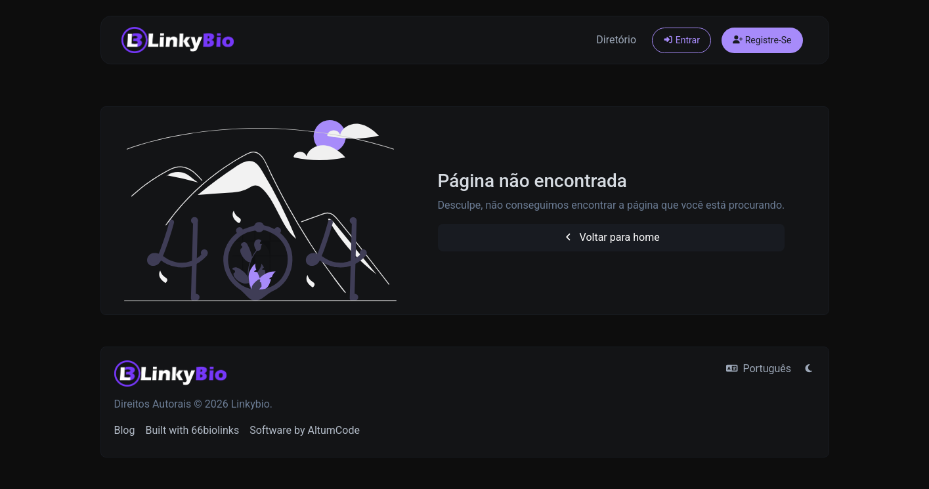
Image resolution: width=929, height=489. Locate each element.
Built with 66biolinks (192, 430)
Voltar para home (611, 237)
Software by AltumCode (304, 430)
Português (758, 368)
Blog (124, 430)
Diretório (616, 39)
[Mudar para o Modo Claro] (808, 368)
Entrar (681, 40)
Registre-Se (762, 40)
